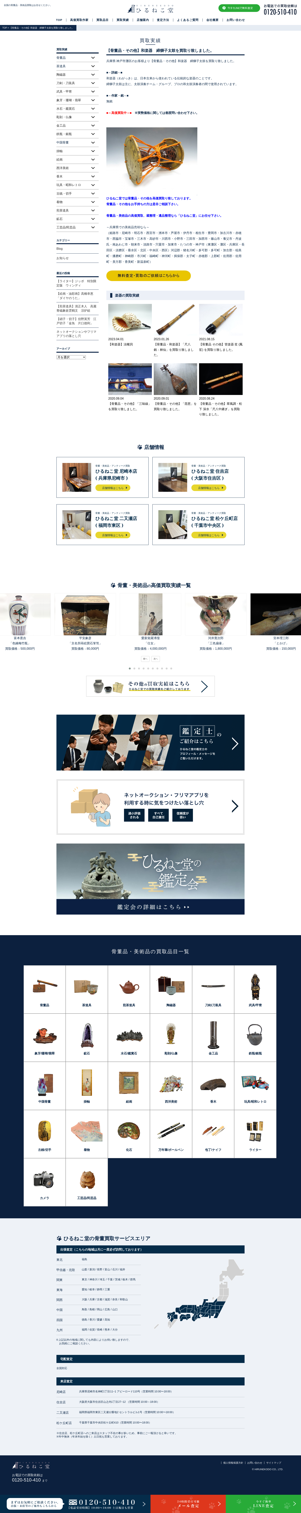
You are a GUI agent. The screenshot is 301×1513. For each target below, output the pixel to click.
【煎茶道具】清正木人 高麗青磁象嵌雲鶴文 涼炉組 (76, 308)
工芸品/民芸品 (66, 227)
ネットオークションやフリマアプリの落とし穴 (76, 334)
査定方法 (163, 20)
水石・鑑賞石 (65, 108)
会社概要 (212, 20)
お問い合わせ (236, 20)
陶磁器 (61, 74)
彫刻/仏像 (171, 1053)
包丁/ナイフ (213, 1149)
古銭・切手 (64, 193)
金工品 (61, 125)
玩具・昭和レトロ (68, 185)
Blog (59, 248)
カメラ (44, 1198)
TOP (59, 20)
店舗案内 (143, 20)
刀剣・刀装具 (65, 83)
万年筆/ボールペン (171, 1149)
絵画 (59, 159)
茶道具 (86, 1005)
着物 (59, 202)
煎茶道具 (62, 210)
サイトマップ (273, 1462)
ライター (255, 1149)
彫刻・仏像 (64, 117)
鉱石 (59, 219)
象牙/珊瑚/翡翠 (45, 1053)
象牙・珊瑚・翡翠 (68, 100)
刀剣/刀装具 (213, 1005)
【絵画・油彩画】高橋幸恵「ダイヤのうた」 (74, 295)
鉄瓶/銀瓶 (255, 1053)
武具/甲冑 (255, 1005)
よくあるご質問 (187, 20)
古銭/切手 (44, 1149)
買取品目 (102, 20)
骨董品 (44, 1005)
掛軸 (59, 151)
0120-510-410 (29, 1479)
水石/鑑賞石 (129, 1053)
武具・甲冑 (64, 91)
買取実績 (123, 20)
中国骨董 (44, 1101)
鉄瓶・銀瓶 (64, 134)
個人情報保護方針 (233, 1462)
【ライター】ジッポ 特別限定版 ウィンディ (76, 283)
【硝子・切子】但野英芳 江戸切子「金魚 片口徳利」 (76, 321)
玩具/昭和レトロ (255, 1101)
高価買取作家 (79, 20)
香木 (59, 176)
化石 (129, 1149)
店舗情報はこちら (113, 487)
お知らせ (62, 258)
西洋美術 (62, 168)
